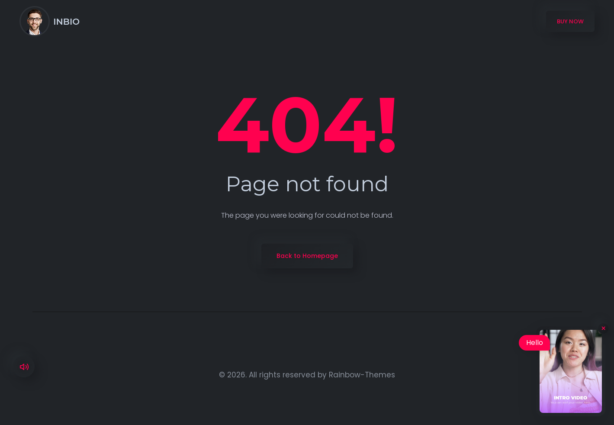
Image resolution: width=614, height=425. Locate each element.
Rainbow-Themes (362, 375)
